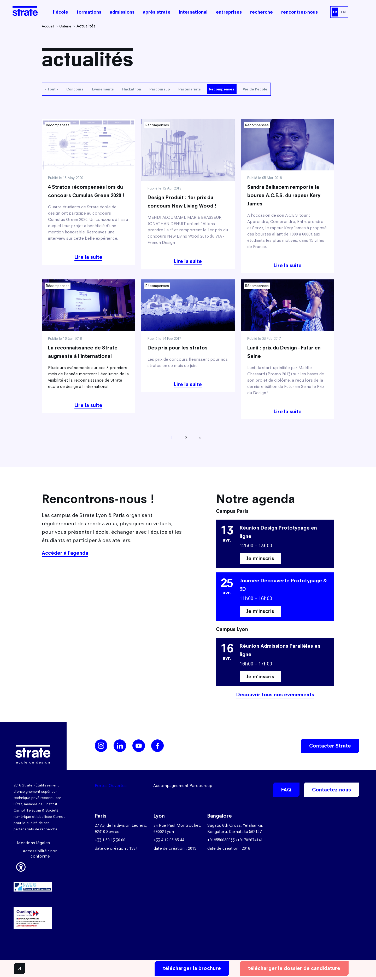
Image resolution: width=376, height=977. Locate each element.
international (193, 12)
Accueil (48, 26)
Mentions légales (33, 842)
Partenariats (189, 89)
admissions (122, 12)
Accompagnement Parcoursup (182, 785)
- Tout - (51, 89)
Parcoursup (159, 89)
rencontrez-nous (299, 12)
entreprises (229, 12)
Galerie (65, 26)
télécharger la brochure (190, 968)
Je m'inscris (260, 558)
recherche (261, 12)
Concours (75, 89)
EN (343, 12)
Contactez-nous (331, 790)
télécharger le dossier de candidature (292, 968)
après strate (157, 12)
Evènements (103, 89)
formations (89, 12)
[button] (21, 866)
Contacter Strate (330, 746)
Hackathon (131, 89)
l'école (60, 12)
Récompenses (221, 89)
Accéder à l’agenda (65, 553)
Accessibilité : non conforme (40, 853)
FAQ (286, 790)
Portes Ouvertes (111, 785)
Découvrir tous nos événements (275, 695)
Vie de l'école (255, 89)
